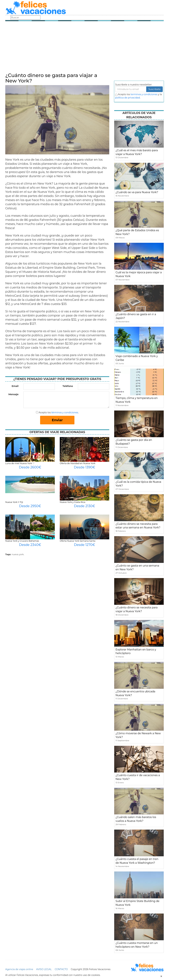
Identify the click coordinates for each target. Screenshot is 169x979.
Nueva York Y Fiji (14, 502)
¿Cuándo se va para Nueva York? (137, 192)
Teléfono (68, 386)
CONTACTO (61, 969)
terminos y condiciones (144, 94)
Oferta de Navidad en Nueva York (77, 463)
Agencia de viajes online (19, 969)
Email (15, 386)
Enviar (57, 420)
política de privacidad (127, 97)
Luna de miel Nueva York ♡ (19, 463)
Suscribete (154, 89)
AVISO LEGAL (44, 969)
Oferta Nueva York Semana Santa (77, 540)
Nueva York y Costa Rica (72, 502)
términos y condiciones (64, 412)
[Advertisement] (84, 48)
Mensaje (13, 394)
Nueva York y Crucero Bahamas (22, 540)
